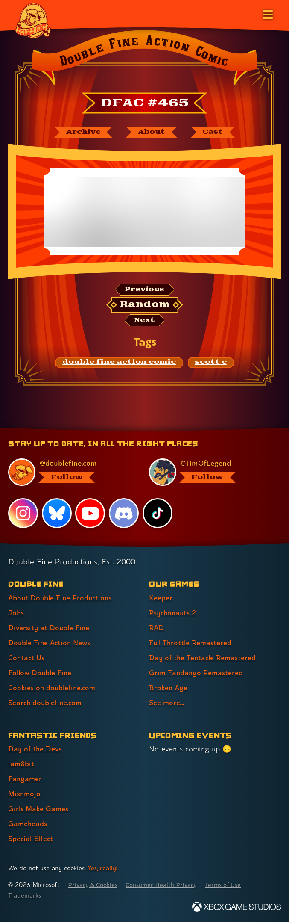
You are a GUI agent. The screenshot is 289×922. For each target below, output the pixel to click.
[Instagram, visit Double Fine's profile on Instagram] (23, 513)
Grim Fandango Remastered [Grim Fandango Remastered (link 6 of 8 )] (197, 672)
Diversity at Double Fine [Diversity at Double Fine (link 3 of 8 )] (49, 627)
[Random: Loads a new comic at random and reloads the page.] (144, 306)
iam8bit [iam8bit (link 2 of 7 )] (21, 763)
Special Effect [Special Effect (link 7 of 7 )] (31, 838)
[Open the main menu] (267, 13)
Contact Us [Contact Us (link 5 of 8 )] (26, 657)
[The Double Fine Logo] (32, 20)
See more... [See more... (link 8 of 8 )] (166, 702)
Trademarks (25, 895)
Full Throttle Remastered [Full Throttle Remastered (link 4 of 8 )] (191, 642)
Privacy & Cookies (94, 884)
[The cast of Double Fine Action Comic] (216, 132)
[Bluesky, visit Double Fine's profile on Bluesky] (57, 513)
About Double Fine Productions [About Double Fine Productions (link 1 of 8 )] (61, 597)
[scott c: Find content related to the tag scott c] (211, 363)
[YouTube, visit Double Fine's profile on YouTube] (90, 513)
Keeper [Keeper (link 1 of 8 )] (160, 597)
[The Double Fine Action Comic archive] (80, 132)
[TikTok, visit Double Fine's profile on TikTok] (157, 513)
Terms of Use (231, 884)
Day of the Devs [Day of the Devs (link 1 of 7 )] (35, 749)
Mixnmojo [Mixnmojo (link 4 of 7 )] (25, 793)
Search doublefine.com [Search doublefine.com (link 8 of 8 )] (46, 702)
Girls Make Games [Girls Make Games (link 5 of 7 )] (39, 808)
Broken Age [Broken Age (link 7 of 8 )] (169, 687)
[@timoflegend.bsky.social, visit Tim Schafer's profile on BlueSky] (210, 472)
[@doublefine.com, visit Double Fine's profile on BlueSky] (69, 472)
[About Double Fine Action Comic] (152, 132)
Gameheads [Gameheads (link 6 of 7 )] (28, 823)
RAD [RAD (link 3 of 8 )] (157, 627)
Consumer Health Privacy (166, 884)
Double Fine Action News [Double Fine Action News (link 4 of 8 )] (50, 642)
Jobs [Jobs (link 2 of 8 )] (16, 612)
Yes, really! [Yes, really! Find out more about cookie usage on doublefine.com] (103, 868)
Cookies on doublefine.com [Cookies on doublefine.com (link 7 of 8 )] (53, 687)
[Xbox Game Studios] (236, 907)
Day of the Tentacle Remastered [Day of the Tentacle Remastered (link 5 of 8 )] (204, 657)
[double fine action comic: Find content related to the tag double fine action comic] (119, 363)
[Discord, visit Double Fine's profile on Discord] (124, 513)
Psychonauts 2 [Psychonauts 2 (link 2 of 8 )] (174, 612)
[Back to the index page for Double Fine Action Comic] (144, 59)
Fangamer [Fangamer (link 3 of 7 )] (25, 778)
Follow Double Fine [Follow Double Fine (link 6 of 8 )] (41, 672)
